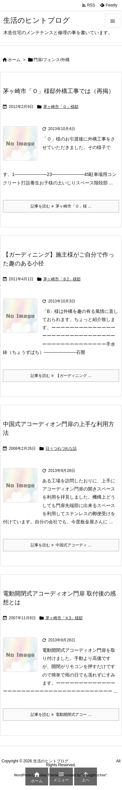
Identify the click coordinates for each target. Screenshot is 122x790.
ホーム (14, 59)
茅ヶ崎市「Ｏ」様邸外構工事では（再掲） (58, 91)
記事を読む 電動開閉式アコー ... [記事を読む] (61, 714)
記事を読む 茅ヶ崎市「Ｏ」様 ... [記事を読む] (61, 206)
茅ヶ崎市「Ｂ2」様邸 (62, 279)
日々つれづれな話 (61, 448)
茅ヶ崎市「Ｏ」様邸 (60, 106)
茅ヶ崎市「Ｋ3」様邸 (64, 618)
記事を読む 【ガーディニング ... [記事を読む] (61, 375)
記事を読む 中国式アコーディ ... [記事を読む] (61, 545)
